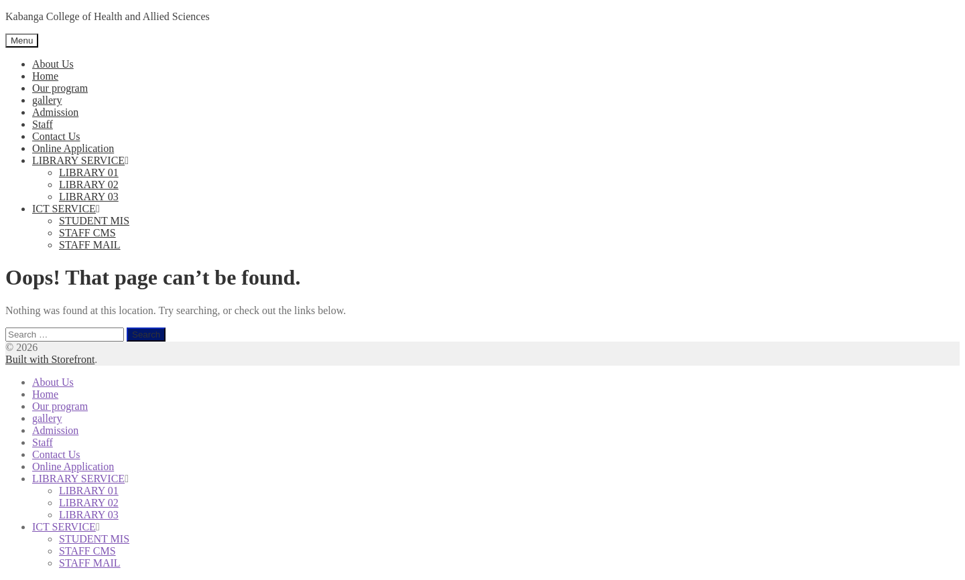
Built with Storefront (49, 359)
